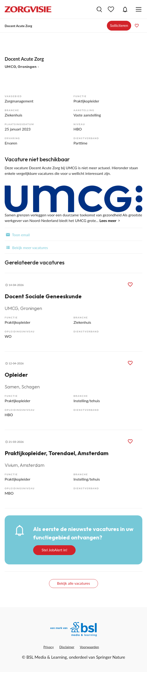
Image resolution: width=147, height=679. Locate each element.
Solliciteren (119, 25)
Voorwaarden (89, 647)
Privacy (48, 647)
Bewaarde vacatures (111, 9)
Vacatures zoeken (99, 9)
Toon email (17, 234)
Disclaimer (66, 647)
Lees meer (107, 220)
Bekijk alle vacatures (73, 583)
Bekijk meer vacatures (26, 247)
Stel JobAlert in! (54, 550)
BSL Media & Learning (46, 657)
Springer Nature (110, 657)
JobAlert (125, 9)
